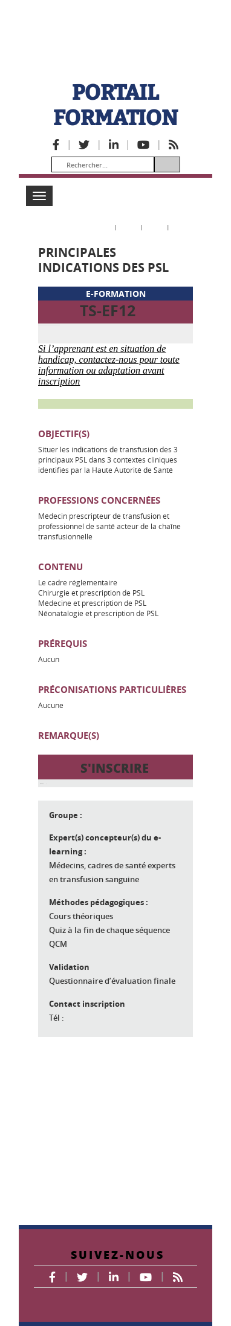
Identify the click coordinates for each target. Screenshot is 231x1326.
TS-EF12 (107, 310)
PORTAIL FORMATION (115, 105)
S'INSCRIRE (114, 835)
